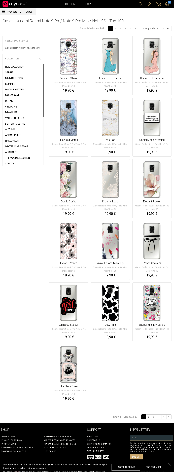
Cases (29, 11)
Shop (87, 4)
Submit (136, 456)
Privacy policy (95, 447)
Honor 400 (50, 451)
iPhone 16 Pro (9, 444)
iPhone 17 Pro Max (11, 440)
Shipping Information (99, 444)
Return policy (95, 451)
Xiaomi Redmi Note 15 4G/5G (60, 440)
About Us (92, 436)
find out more (153, 467)
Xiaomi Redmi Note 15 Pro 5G (60, 444)
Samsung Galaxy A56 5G (58, 436)
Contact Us (94, 440)
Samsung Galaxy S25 (13, 451)
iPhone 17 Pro (9, 436)
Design (70, 4)
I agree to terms (126, 467)
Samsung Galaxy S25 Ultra (17, 447)
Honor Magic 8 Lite (55, 447)
